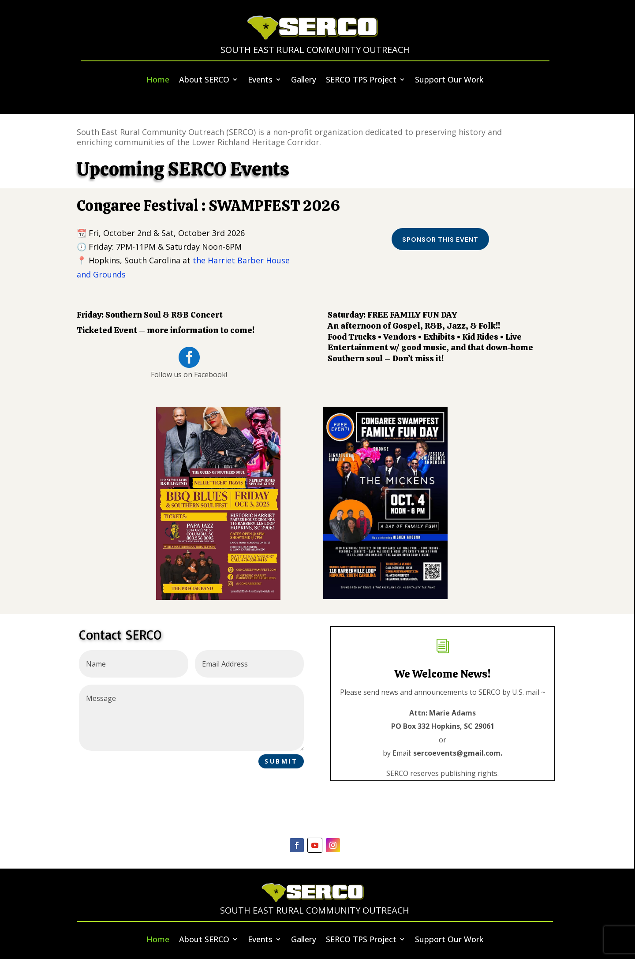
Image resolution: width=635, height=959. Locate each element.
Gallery (303, 80)
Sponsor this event (440, 239)
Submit (281, 761)
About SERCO (204, 80)
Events (260, 80)
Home (157, 80)
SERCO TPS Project (361, 80)
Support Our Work (449, 80)
